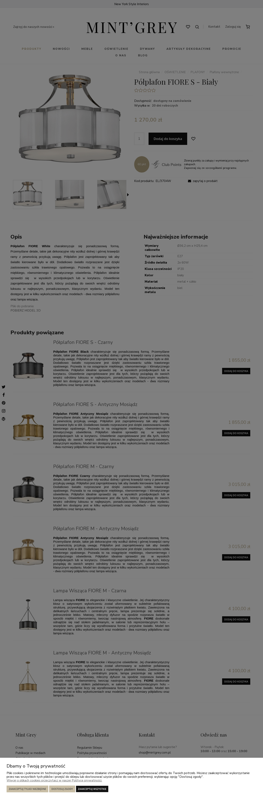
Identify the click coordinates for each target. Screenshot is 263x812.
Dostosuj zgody (62, 789)
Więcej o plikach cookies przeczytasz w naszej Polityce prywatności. (54, 780)
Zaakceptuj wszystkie (92, 789)
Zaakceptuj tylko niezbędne (27, 789)
